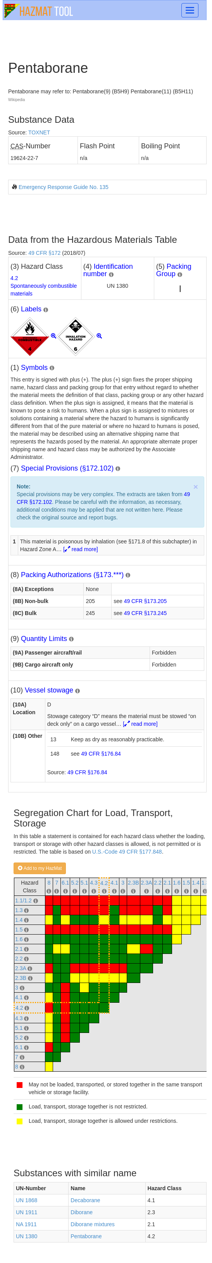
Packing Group (173, 270)
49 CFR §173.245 (145, 613)
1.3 (205, 883)
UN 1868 (26, 1200)
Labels (31, 309)
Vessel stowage (49, 690)
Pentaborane (86, 1236)
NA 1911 (26, 1224)
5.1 (84, 883)
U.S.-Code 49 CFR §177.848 (127, 852)
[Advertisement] (98, 213)
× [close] (195, 487)
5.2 (74, 883)
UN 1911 (26, 1212)
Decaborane (85, 1200)
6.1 (65, 883)
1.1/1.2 (23, 900)
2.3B (133, 883)
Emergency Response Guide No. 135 (64, 187)
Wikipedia (16, 100)
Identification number (108, 270)
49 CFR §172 (44, 253)
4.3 (93, 883)
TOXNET (39, 132)
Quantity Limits (44, 639)
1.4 (195, 883)
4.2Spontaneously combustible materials (43, 286)
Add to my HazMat (40, 868)
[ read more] (80, 549)
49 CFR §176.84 (101, 754)
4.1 (114, 883)
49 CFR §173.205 (145, 601)
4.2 (104, 883)
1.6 (176, 883)
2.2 (157, 883)
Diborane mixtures (93, 1224)
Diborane (82, 1212)
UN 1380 (26, 1236)
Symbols (34, 367)
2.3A (146, 883)
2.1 (167, 883)
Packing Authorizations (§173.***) (72, 575)
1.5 (186, 883)
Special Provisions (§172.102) (67, 468)
